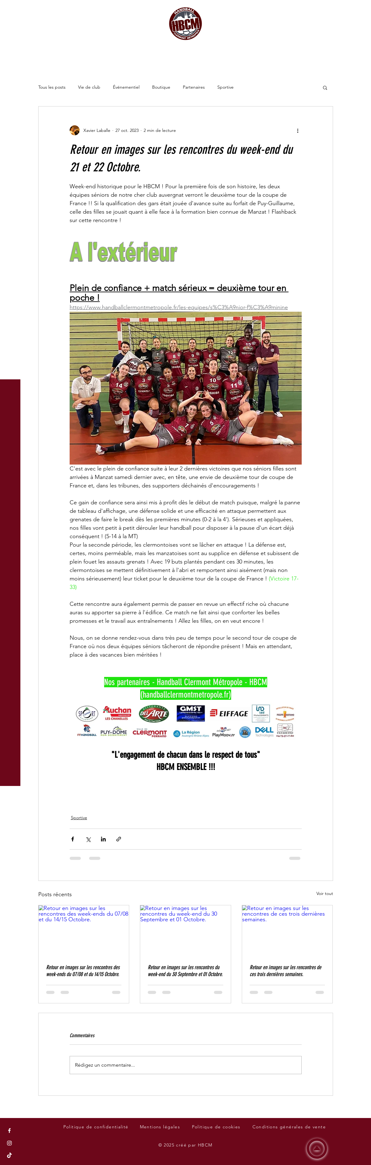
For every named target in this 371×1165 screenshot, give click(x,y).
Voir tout (324, 893)
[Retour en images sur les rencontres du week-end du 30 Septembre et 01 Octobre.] (185, 930)
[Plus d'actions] (298, 130)
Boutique (161, 87)
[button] (10, 9)
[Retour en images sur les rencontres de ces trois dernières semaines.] (287, 930)
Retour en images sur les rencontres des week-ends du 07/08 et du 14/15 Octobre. (82, 971)
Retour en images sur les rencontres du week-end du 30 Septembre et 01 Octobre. (185, 971)
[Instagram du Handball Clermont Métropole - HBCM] (9, 1143)
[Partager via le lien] (119, 839)
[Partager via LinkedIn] (103, 839)
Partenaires (194, 87)
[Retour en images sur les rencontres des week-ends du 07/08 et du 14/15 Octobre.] (84, 930)
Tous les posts (52, 87)
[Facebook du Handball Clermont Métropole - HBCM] (9, 1130)
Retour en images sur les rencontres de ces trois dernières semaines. (285, 971)
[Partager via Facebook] (73, 839)
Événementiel (126, 87)
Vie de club (89, 87)
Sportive (225, 87)
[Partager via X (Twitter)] (88, 839)
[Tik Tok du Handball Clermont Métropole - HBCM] (9, 1155)
